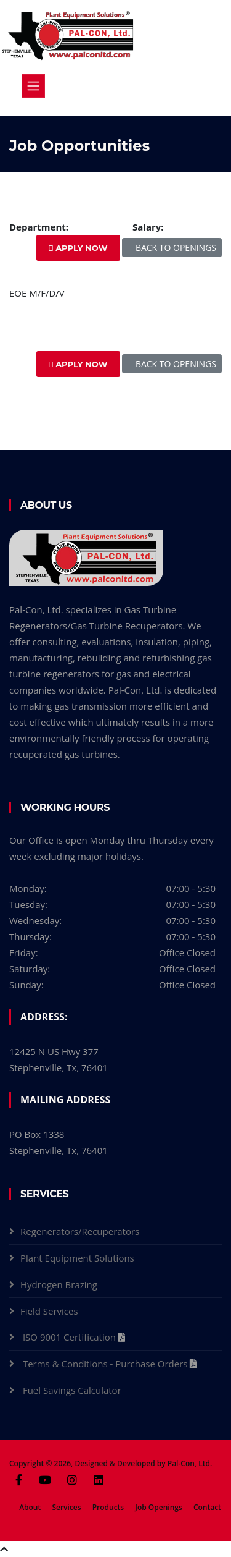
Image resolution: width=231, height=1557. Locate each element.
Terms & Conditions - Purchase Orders (106, 1363)
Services (66, 1507)
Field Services (49, 1311)
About (30, 1507)
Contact (207, 1507)
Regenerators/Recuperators (79, 1231)
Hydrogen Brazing (58, 1284)
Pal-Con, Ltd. (190, 1463)
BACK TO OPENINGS (172, 247)
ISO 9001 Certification (70, 1337)
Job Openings (158, 1507)
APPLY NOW (78, 248)
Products (108, 1507)
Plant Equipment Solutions (77, 1258)
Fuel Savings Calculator (73, 1390)
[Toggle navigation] (33, 86)
